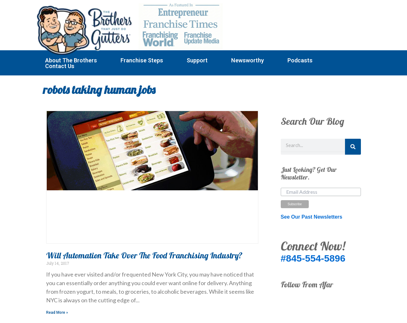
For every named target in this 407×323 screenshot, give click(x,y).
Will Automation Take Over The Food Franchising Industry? (144, 255)
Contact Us (59, 66)
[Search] (353, 147)
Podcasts (300, 60)
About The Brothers (71, 60)
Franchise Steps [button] (142, 60)
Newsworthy (247, 60)
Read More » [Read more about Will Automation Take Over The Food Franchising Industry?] (57, 312)
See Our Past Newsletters (311, 217)
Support (197, 60)
